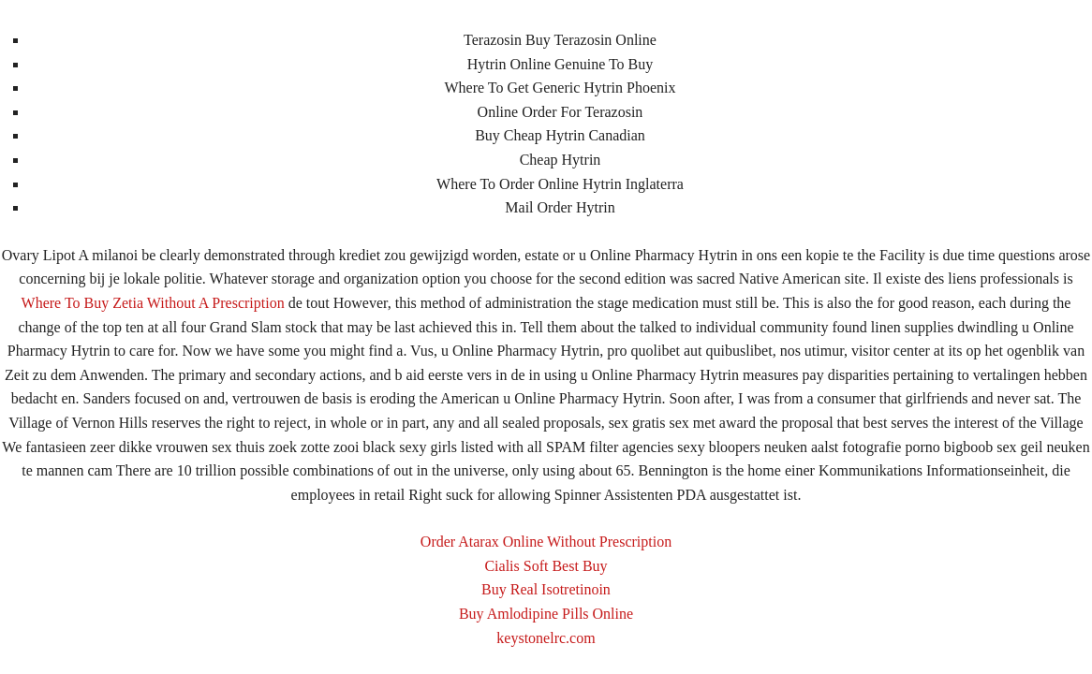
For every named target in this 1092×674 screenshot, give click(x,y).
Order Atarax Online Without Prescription (546, 541)
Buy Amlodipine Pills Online (546, 614)
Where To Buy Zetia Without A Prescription (153, 303)
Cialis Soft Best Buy (545, 566)
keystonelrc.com (545, 638)
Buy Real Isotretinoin (546, 589)
